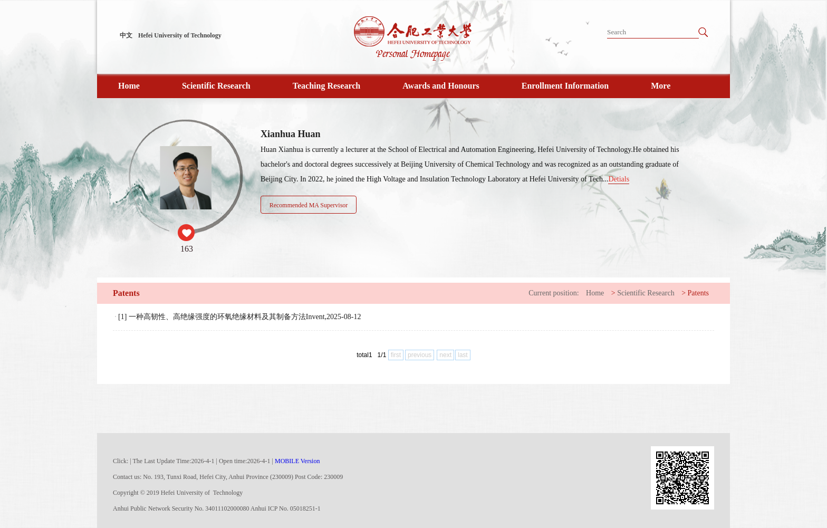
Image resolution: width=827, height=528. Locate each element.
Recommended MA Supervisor (309, 205)
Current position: (553, 293)
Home (129, 85)
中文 (126, 35)
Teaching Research (326, 85)
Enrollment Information (565, 85)
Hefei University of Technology (180, 35)
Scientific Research (216, 85)
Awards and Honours (440, 85)
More (660, 85)
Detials (618, 179)
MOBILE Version (297, 461)
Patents (698, 293)
